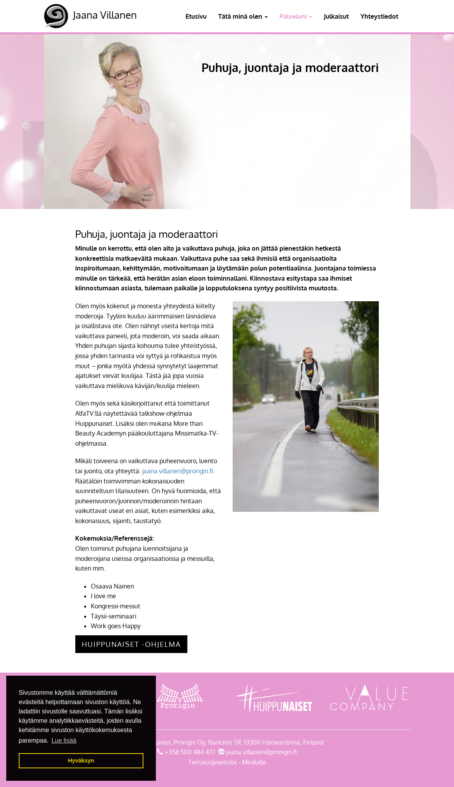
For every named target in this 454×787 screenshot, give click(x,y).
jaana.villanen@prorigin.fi (177, 471)
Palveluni (295, 16)
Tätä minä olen (243, 16)
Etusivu (196, 16)
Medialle (254, 762)
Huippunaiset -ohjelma (131, 644)
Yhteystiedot (379, 16)
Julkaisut (336, 16)
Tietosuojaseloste (212, 762)
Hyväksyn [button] (81, 760)
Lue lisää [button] (63, 740)
